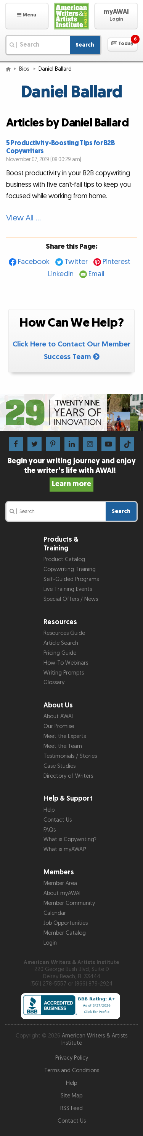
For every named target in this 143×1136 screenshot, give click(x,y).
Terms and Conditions (71, 1070)
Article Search (60, 643)
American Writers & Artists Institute (94, 1039)
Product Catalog (64, 559)
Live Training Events (67, 589)
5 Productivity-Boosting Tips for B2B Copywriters (60, 147)
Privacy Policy (71, 1058)
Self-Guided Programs (71, 579)
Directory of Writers (68, 776)
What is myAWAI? (64, 849)
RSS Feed (71, 1108)
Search (85, 45)
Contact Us (57, 820)
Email (96, 274)
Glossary (53, 682)
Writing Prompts (63, 672)
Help (49, 810)
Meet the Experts (64, 736)
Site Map (71, 1095)
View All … (23, 218)
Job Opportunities (65, 923)
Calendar (54, 913)
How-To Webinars (65, 663)
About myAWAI (61, 893)
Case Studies (59, 766)
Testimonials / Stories (70, 756)
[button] (27, 16)
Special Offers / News (70, 599)
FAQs (49, 829)
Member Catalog (64, 933)
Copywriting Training (69, 569)
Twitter (76, 262)
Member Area (60, 883)
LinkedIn (61, 274)
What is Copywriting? (69, 839)
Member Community (69, 903)
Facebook (34, 262)
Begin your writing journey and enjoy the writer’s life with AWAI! (72, 472)
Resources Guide (64, 633)
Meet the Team (62, 746)
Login (50, 943)
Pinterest (116, 262)
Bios (25, 69)
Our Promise (58, 726)
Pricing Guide (59, 653)
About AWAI (58, 716)
